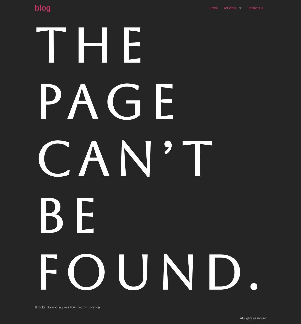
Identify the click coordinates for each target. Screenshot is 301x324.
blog (43, 8)
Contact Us (255, 8)
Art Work (230, 8)
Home (213, 8)
